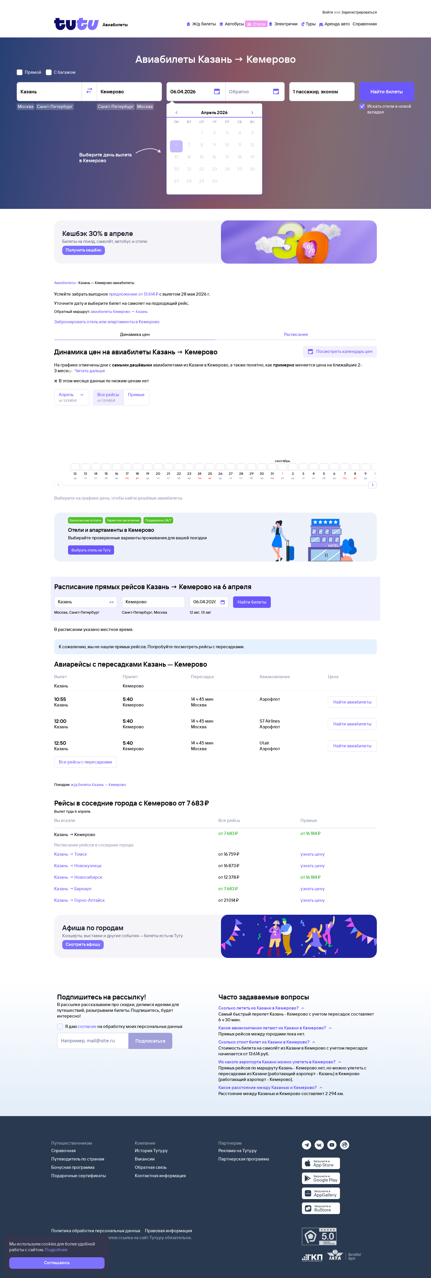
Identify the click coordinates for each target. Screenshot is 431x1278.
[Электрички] (282, 23)
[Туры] (308, 23)
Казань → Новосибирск (78, 877)
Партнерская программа (243, 1159)
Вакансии (145, 1159)
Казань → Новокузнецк (78, 865)
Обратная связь (151, 1167)
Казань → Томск (70, 854)
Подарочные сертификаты (78, 1175)
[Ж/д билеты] (201, 23)
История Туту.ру (151, 1150)
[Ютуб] (332, 1143)
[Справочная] (365, 23)
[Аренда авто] (334, 23)
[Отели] (256, 23)
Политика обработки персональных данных (95, 1230)
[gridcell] (201, 134)
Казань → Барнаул (72, 888)
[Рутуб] (344, 1143)
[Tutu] (76, 24)
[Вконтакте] (319, 1143)
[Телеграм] (306, 1143)
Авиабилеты (65, 282)
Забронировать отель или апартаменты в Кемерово (107, 321)
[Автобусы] (231, 23)
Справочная (63, 1150)
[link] (83, 252)
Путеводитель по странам (77, 1159)
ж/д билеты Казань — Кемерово (98, 784)
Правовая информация (168, 1230)
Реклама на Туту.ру (237, 1150)
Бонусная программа (72, 1167)
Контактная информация (160, 1175)
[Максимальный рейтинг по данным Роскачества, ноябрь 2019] (319, 1236)
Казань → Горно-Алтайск (79, 900)
